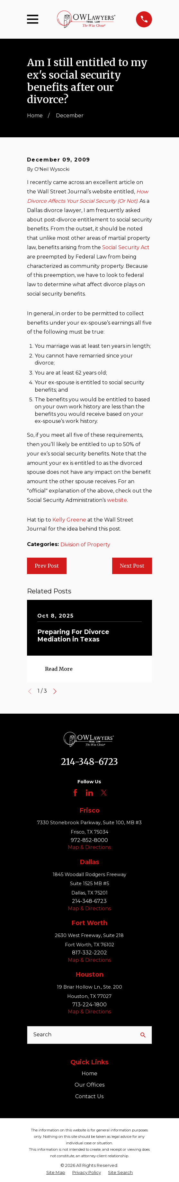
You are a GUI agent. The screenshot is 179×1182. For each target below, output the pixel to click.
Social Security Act (125, 247)
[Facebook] (75, 792)
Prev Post (47, 565)
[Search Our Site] (143, 1035)
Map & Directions (89, 847)
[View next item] (55, 691)
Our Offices (89, 1085)
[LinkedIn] (89, 792)
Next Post (132, 565)
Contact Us (89, 1096)
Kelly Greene (69, 520)
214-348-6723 (89, 761)
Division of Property (85, 545)
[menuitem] (55, 1172)
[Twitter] (103, 792)
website (117, 500)
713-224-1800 (89, 1004)
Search (42, 1034)
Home (89, 1073)
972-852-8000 (89, 840)
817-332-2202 (89, 953)
